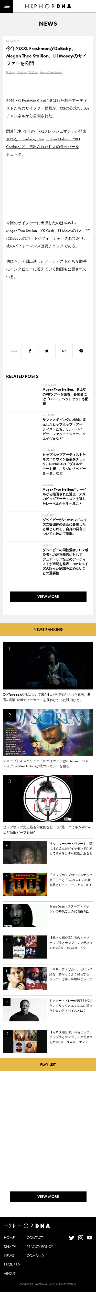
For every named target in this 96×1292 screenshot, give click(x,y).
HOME (9, 1237)
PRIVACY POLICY (40, 1246)
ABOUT (9, 1273)
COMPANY (35, 1255)
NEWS (9, 1255)
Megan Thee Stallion (51, 72)
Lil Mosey (22, 72)
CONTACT (35, 1237)
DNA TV (10, 1246)
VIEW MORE (48, 596)
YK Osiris (33, 72)
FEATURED (12, 1264)
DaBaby (10, 72)
